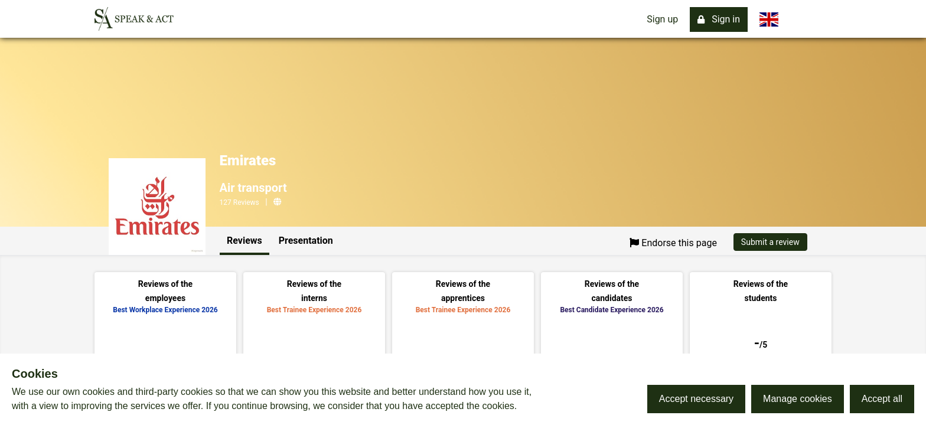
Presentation (306, 240)
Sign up (662, 19)
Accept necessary (696, 399)
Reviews (244, 240)
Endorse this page (673, 243)
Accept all (882, 399)
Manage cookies (797, 399)
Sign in (718, 19)
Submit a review (770, 242)
